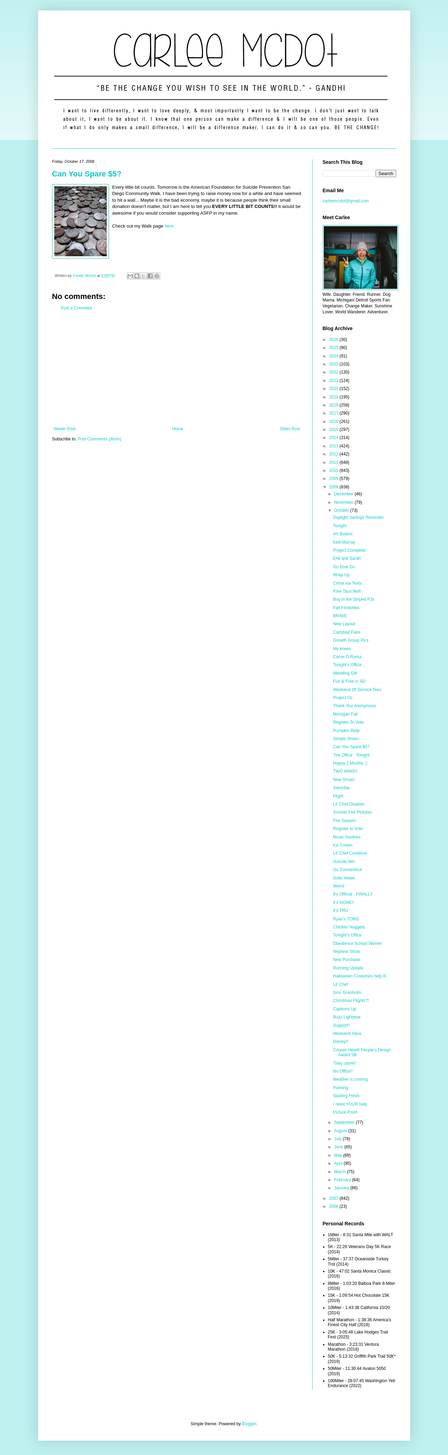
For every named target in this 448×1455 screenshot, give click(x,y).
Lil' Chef (340, 984)
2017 (334, 413)
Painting (340, 1087)
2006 (334, 1206)
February (343, 1179)
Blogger (249, 1423)
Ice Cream (342, 845)
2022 (334, 372)
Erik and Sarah (346, 558)
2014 (334, 437)
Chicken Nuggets (349, 927)
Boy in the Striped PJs (353, 599)
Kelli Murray (344, 542)
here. (169, 226)
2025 (334, 347)
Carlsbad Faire (346, 632)
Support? (341, 1025)
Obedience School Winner (357, 943)
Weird (338, 886)
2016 (334, 421)
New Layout (344, 623)
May (338, 1155)
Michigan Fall (345, 714)
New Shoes (343, 779)
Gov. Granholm (347, 992)
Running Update (348, 968)
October (342, 510)
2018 (334, 405)
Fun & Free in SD (349, 681)
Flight (338, 796)
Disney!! (340, 1041)
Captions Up (344, 1009)
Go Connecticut (347, 869)
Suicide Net (343, 861)
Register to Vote (348, 828)
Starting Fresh (346, 1095)
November (344, 502)
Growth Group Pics (350, 640)
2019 (334, 397)
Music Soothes (346, 837)
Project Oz (342, 697)
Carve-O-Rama (347, 656)
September (345, 1122)
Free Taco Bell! (347, 591)
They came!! (344, 1063)
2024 (334, 356)
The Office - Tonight (351, 755)
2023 (334, 364)
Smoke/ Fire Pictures (352, 812)
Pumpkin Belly (346, 730)
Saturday (341, 787)
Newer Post (65, 428)
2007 (334, 1198)
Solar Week (344, 878)
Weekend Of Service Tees (357, 689)
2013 (334, 446)
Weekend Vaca (347, 1033)
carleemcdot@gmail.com (346, 201)
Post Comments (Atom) (99, 439)
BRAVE (340, 615)
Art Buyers (342, 533)
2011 (334, 462)
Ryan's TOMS (346, 919)
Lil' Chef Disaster (348, 804)
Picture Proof (345, 1112)
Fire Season (344, 820)
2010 (334, 470)
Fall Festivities (346, 607)
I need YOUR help (350, 1104)
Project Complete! (349, 550)
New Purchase (346, 959)
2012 (334, 454)
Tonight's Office (347, 935)
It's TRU (340, 910)
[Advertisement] (177, 369)
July (338, 1138)
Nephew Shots (346, 951)
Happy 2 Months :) (350, 763)
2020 (334, 388)
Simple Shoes (346, 738)
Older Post (290, 428)
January (342, 1187)
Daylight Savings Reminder (358, 517)
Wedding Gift (345, 673)
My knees (342, 648)
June (339, 1146)
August (341, 1130)
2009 (334, 478)
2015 (334, 429)
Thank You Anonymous (354, 705)
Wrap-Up (341, 574)
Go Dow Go (344, 566)
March (340, 1171)
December (344, 494)
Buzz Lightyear (346, 1017)
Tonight (339, 525)
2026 (334, 339)
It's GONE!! (343, 902)
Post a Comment (76, 308)
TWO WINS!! (345, 771)
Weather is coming (350, 1079)
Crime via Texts (347, 583)
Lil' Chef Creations (350, 853)
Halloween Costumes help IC (360, 976)
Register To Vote (348, 722)
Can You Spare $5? (86, 173)
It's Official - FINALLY (352, 894)
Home (177, 428)
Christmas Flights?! (351, 1000)
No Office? (342, 1071)
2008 (334, 487)
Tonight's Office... (349, 664)
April (338, 1163)
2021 (334, 380)
